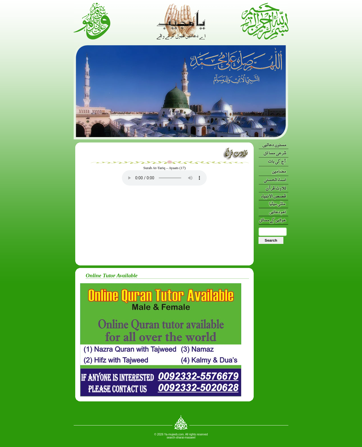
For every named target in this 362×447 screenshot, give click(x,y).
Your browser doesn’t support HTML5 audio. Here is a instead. (164, 178)
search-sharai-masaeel (181, 437)
